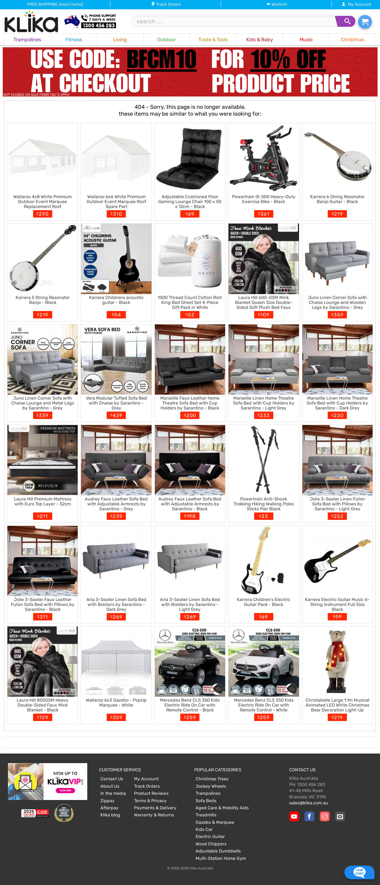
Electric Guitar (210, 836)
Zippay (107, 800)
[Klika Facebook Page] (309, 816)
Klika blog (110, 814)
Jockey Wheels (211, 786)
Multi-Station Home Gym (221, 858)
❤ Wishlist (277, 4)
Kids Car (204, 829)
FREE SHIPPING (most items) (55, 4)
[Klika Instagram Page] (325, 816)
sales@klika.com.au (308, 802)
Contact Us (111, 778)
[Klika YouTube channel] (294, 816)
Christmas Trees (212, 778)
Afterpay (109, 807)
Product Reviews (151, 793)
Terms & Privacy (150, 800)
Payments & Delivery (155, 807)
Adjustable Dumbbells (218, 851)
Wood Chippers (211, 843)
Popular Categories (217, 769)
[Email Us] (340, 816)
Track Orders (166, 4)
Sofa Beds (206, 800)
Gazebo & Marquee (215, 822)
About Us (109, 786)
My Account (356, 4)
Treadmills (206, 814)
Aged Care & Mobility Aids (222, 807)
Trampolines (208, 793)
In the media (113, 793)
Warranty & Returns (154, 814)
